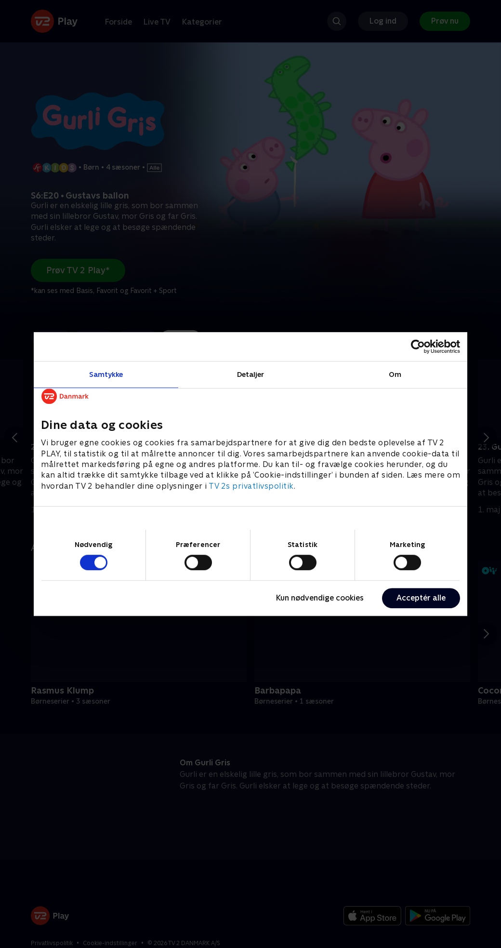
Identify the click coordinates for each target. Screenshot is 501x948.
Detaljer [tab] (250, 374)
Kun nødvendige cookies (320, 597)
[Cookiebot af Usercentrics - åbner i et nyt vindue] (418, 346)
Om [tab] (395, 374)
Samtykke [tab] (106, 374)
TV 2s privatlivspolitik (251, 486)
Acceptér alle (421, 597)
